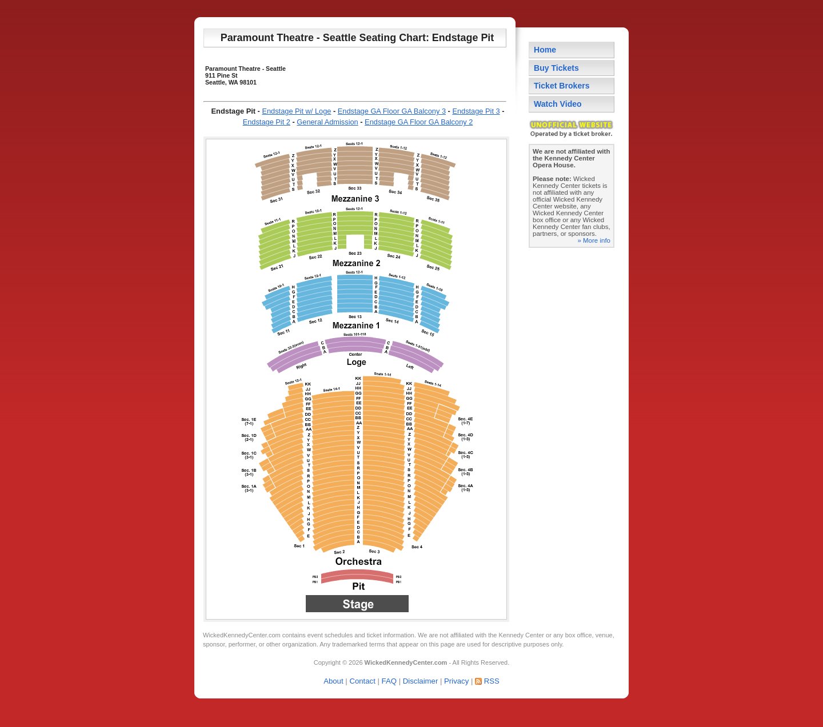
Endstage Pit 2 (266, 122)
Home (545, 49)
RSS (492, 681)
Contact (362, 681)
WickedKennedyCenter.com (242, 635)
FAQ (389, 681)
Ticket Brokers (562, 85)
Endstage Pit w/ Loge (296, 111)
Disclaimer (420, 681)
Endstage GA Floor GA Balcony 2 (419, 122)
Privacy (456, 681)
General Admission (327, 122)
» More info (593, 240)
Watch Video (558, 104)
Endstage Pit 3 (476, 111)
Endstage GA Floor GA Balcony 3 (392, 111)
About (333, 681)
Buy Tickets (556, 68)
